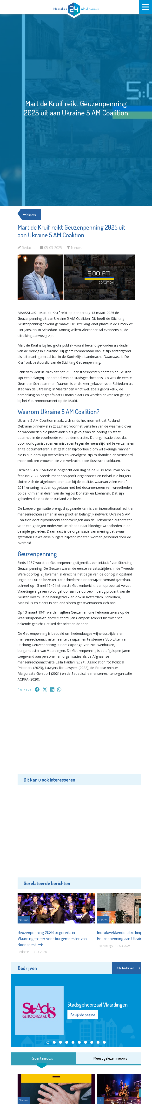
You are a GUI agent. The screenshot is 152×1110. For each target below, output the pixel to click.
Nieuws (30, 214)
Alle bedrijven (128, 968)
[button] (48, 1042)
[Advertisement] (76, 736)
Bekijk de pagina (83, 1014)
